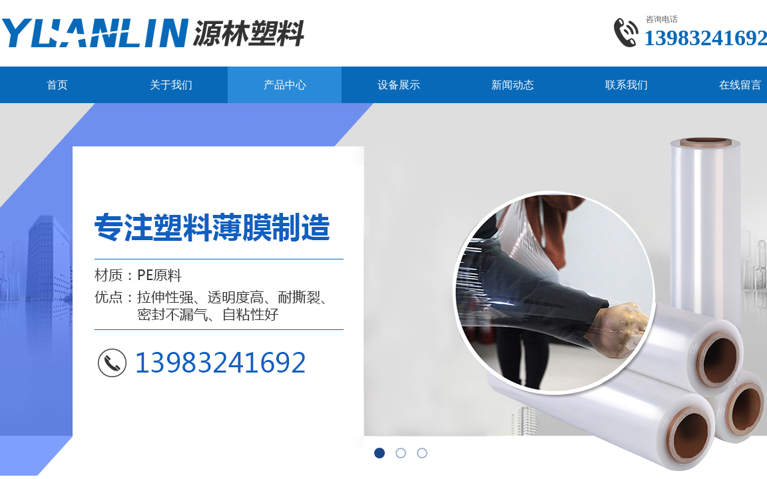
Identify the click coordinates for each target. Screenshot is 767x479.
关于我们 (171, 84)
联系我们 (626, 84)
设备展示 (399, 84)
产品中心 (285, 84)
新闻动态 (512, 84)
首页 (57, 84)
